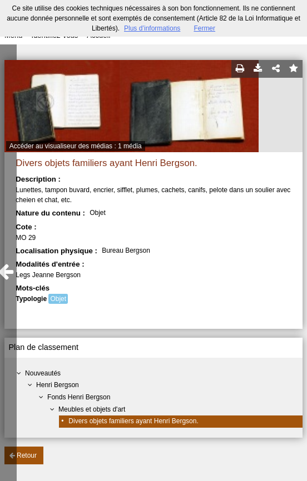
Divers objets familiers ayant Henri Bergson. (133, 421)
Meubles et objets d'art (91, 409)
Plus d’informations (152, 28)
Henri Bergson (57, 385)
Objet (58, 299)
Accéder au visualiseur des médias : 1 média (75, 146)
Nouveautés (43, 373)
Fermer (204, 28)
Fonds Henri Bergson (78, 397)
